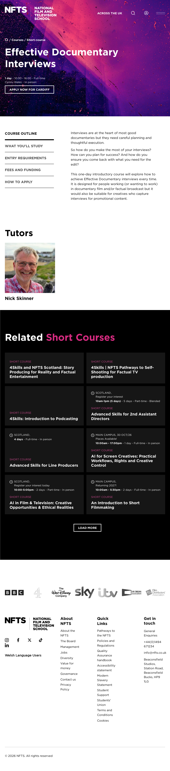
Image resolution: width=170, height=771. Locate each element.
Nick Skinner (30, 273)
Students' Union (104, 703)
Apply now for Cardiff (29, 89)
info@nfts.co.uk (155, 653)
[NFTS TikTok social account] (40, 641)
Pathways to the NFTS (106, 634)
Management (69, 647)
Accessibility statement (106, 668)
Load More (87, 528)
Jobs (63, 653)
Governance (69, 674)
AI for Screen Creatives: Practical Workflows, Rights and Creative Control (125, 451)
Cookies (103, 721)
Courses (17, 39)
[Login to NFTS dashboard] (146, 13)
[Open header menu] (160, 13)
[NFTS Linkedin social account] (7, 646)
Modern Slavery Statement (104, 681)
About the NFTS (67, 634)
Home (6, 40)
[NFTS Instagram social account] (7, 641)
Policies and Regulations (105, 644)
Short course (36, 39)
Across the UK (109, 13)
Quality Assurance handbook (104, 656)
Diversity (66, 658)
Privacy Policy (65, 688)
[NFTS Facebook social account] (18, 641)
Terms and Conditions (105, 713)
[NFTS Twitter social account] (29, 641)
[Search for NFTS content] (133, 13)
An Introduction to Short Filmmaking (125, 495)
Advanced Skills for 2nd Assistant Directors (125, 406)
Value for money (67, 666)
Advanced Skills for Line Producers (44, 451)
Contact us (68, 680)
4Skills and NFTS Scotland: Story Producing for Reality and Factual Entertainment (44, 368)
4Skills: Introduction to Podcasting (44, 406)
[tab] (29, 134)
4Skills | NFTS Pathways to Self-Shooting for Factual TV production (125, 368)
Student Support (103, 693)
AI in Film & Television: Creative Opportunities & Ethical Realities (44, 495)
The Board (68, 641)
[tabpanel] (114, 169)
